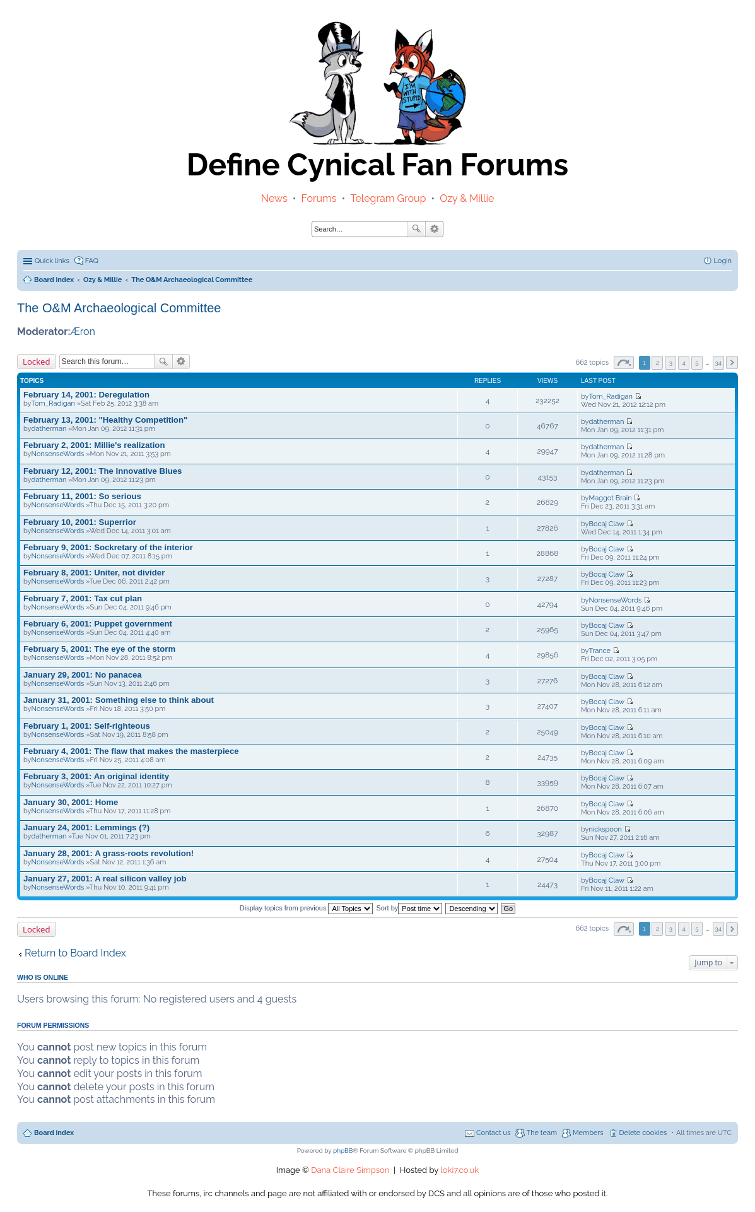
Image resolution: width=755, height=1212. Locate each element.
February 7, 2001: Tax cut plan (82, 598)
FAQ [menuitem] (91, 261)
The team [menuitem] (541, 1133)
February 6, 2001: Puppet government (97, 623)
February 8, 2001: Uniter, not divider (94, 572)
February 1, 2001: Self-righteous (86, 726)
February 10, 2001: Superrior (79, 522)
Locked (36, 361)
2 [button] (657, 362)
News (274, 198)
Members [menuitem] (588, 1133)
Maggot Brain (610, 498)
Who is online (42, 977)
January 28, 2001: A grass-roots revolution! (108, 853)
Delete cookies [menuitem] (643, 1133)
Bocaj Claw (606, 524)
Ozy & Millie (467, 198)
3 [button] (670, 362)
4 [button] (683, 362)
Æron (82, 332)
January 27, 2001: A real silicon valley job (105, 878)
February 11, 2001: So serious (82, 496)
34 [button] (718, 362)
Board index (54, 1133)
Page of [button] (624, 362)
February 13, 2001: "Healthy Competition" (105, 420)
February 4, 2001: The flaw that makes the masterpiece (131, 751)
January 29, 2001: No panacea (82, 675)
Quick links (52, 261)
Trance (600, 651)
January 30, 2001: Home (70, 802)
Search (416, 229)
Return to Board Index (75, 953)
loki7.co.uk (459, 1170)
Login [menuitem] (723, 261)
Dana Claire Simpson (350, 1170)
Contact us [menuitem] (493, 1133)
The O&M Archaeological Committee (119, 308)
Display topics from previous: (306, 908)
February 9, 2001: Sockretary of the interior (108, 547)
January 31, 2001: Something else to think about (118, 700)
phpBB (343, 1150)
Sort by (410, 908)
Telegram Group (388, 198)
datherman (49, 429)
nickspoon (605, 829)
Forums (319, 198)
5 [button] (696, 362)
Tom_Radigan (53, 403)
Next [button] (732, 362)
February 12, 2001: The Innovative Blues (102, 471)
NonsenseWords (58, 454)
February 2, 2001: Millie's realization (94, 445)
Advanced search (434, 229)
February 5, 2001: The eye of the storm (99, 649)
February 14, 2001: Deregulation (86, 394)
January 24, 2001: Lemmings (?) (86, 827)
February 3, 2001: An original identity (96, 776)
